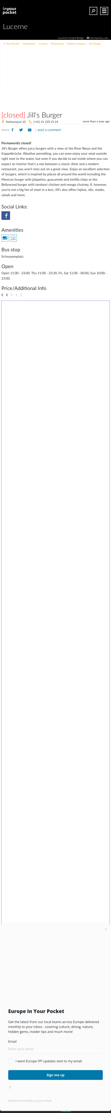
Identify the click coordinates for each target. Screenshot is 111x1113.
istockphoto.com (99, 38)
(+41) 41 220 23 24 (45, 122)
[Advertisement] (67, 76)
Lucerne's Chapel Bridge (71, 38)
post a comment (49, 130)
